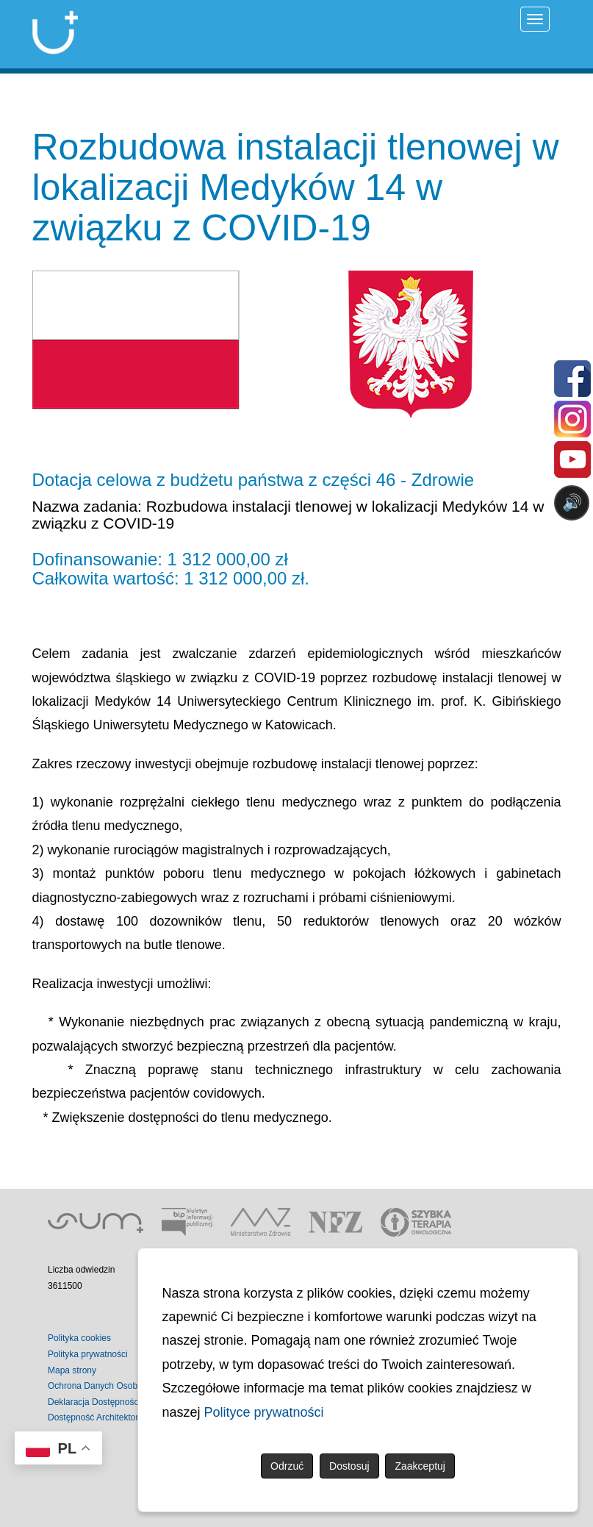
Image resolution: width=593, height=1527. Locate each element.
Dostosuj (349, 1466)
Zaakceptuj (420, 1466)
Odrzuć (286, 1466)
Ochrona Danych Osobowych (105, 1386)
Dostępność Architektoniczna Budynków (126, 1417)
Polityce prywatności (264, 1412)
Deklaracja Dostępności (94, 1402)
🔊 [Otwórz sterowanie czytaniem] (572, 502)
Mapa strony (72, 1370)
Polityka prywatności (88, 1354)
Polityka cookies (79, 1338)
